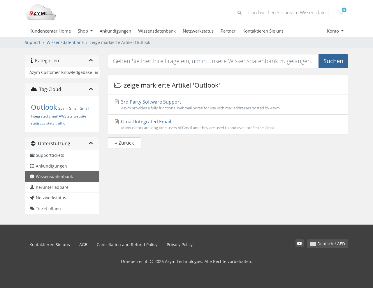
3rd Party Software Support (228, 105)
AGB (83, 244)
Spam (63, 108)
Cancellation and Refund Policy (127, 244)
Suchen (333, 61)
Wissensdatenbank (157, 31)
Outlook (44, 107)
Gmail (73, 108)
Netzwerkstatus (198, 31)
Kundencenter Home (50, 31)
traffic (60, 123)
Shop (83, 31)
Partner (228, 31)
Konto (333, 31)
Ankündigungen (115, 31)
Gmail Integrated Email (228, 124)
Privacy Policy (180, 244)
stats (50, 123)
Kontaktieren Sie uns (263, 31)
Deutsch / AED (327, 243)
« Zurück (124, 143)
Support (33, 42)
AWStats (66, 116)
